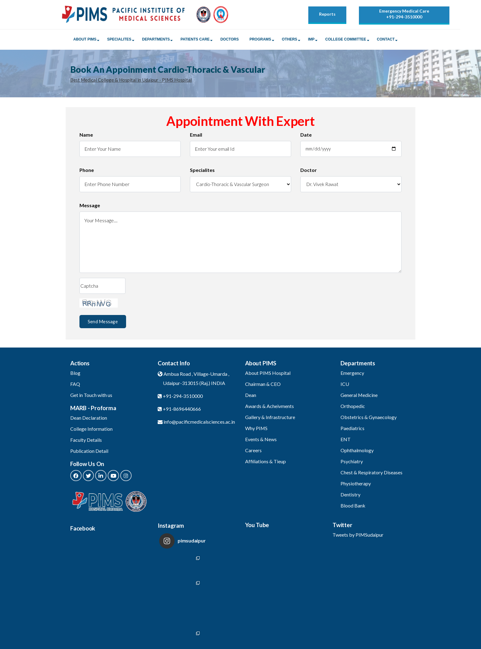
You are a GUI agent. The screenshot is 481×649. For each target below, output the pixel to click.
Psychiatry (352, 462)
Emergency (352, 374)
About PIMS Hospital (268, 374)
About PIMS (84, 40)
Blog (75, 374)
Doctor (308, 171)
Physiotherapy (356, 485)
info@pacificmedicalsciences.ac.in (199, 423)
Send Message (102, 322)
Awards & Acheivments (269, 407)
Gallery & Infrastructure (270, 418)
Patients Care (195, 40)
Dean (250, 396)
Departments (156, 40)
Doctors (229, 40)
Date (306, 136)
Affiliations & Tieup (265, 462)
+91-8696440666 (182, 410)
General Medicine (359, 396)
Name (86, 136)
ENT (346, 440)
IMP (311, 40)
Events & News (261, 440)
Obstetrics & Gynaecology (369, 418)
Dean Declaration (88, 419)
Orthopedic (353, 407)
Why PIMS (256, 429)
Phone (86, 171)
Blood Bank (353, 507)
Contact (386, 40)
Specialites (119, 40)
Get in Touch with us (91, 396)
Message (89, 206)
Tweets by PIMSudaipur (358, 536)
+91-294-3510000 (404, 16)
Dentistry (350, 496)
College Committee (345, 40)
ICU (345, 385)
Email (196, 136)
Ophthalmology (357, 451)
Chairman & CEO (263, 385)
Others (289, 40)
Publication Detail (89, 452)
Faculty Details (86, 441)
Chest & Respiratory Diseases (371, 473)
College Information (91, 430)
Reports (327, 14)
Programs (260, 40)
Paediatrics (352, 429)
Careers (253, 451)
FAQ (75, 385)
